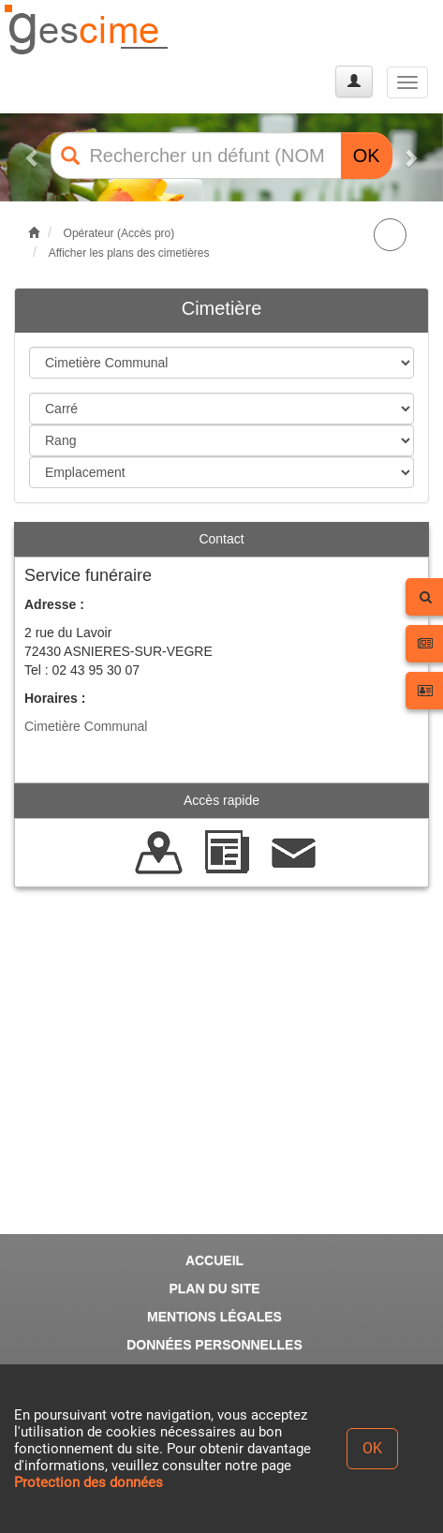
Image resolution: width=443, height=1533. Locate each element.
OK (366, 155)
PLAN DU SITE (214, 1288)
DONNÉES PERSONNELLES (214, 1344)
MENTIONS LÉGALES (214, 1316)
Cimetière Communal (85, 726)
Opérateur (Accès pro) (119, 233)
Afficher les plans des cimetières (129, 253)
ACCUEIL (214, 1260)
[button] (33, 157)
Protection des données (88, 1482)
